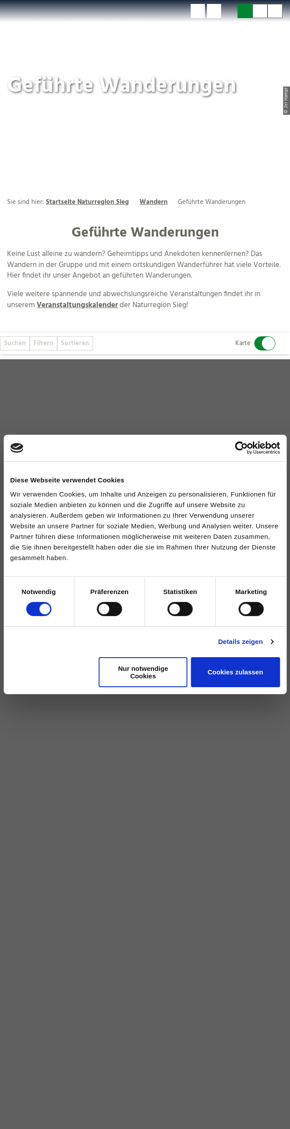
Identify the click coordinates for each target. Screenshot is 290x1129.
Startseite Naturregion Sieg (87, 202)
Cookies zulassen (235, 672)
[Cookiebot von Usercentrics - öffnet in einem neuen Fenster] (241, 448)
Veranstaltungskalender (77, 305)
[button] (198, 11)
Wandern (153, 202)
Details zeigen (240, 641)
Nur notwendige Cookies (143, 672)
